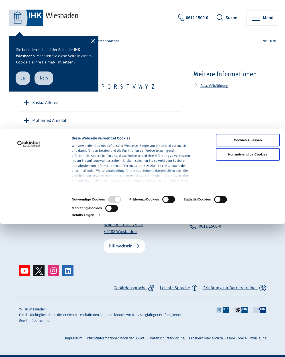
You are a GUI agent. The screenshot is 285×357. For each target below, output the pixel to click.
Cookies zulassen (248, 95)
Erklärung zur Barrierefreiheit (230, 288)
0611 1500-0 (197, 18)
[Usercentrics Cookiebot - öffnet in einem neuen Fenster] (28, 98)
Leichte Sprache (175, 288)
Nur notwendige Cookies (247, 109)
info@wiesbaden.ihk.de (221, 218)
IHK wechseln (120, 246)
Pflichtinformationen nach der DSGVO (116, 338)
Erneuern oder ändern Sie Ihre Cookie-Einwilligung (228, 338)
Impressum (73, 338)
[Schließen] (92, 41)
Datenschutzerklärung (167, 338)
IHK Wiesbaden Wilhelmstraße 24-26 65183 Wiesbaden (123, 225)
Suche (231, 18)
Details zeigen (83, 169)
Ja (23, 78)
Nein (44, 78)
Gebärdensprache (130, 288)
